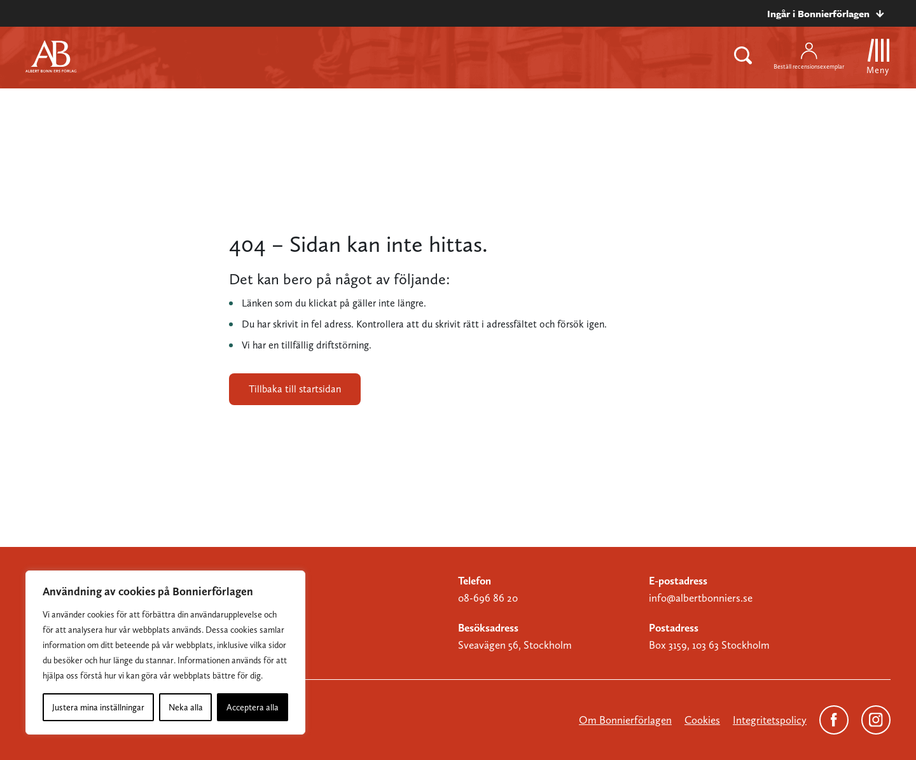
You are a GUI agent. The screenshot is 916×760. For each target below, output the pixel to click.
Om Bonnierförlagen (625, 720)
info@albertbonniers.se (701, 597)
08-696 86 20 (488, 597)
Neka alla (186, 707)
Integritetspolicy (770, 720)
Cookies (702, 720)
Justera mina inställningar (98, 707)
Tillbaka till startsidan (295, 389)
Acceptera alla (252, 707)
